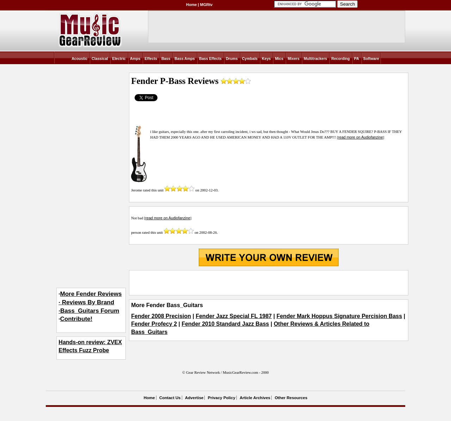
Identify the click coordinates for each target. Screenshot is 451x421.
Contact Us (170, 398)
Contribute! (76, 319)
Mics (279, 58)
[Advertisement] (268, 282)
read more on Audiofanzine (360, 137)
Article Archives (255, 398)
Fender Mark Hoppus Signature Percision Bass (339, 316)
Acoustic (79, 58)
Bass (165, 58)
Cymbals (250, 58)
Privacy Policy (221, 398)
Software (371, 58)
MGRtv (206, 4)
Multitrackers (315, 58)
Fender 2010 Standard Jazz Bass (225, 324)
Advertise (194, 398)
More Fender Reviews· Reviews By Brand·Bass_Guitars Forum (90, 302)
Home (191, 4)
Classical (100, 58)
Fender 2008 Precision (161, 316)
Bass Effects (210, 58)
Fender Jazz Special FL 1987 (234, 316)
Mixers (293, 58)
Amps (135, 58)
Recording (340, 58)
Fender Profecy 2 (154, 324)
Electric (119, 58)
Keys (266, 58)
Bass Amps (184, 58)
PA (356, 58)
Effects (150, 58)
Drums (232, 58)
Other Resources (291, 398)
